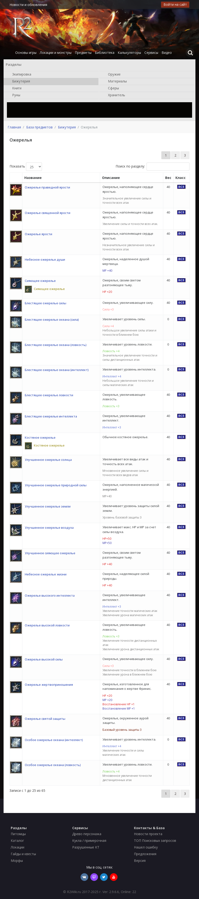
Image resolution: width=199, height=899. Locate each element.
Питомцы (18, 834)
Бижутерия (18, 81)
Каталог (17, 840)
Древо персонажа (86, 834)
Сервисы (151, 52)
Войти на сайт (175, 4)
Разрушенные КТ (85, 847)
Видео (167, 52)
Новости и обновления (28, 4)
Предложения (145, 854)
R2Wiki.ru (74, 891)
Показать (26, 167)
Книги (14, 88)
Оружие (112, 74)
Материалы (115, 81)
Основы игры (25, 52)
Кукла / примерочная (89, 840)
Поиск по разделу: (152, 167)
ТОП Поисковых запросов (155, 840)
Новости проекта (148, 834)
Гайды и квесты (23, 854)
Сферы (111, 88)
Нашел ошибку (146, 847)
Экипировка (19, 74)
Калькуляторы (129, 52)
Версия (140, 860)
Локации (17, 847)
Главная (14, 127)
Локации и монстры (55, 52)
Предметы (83, 52)
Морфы (17, 860)
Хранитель (114, 95)
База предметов (39, 127)
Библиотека (104, 52)
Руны (13, 95)
